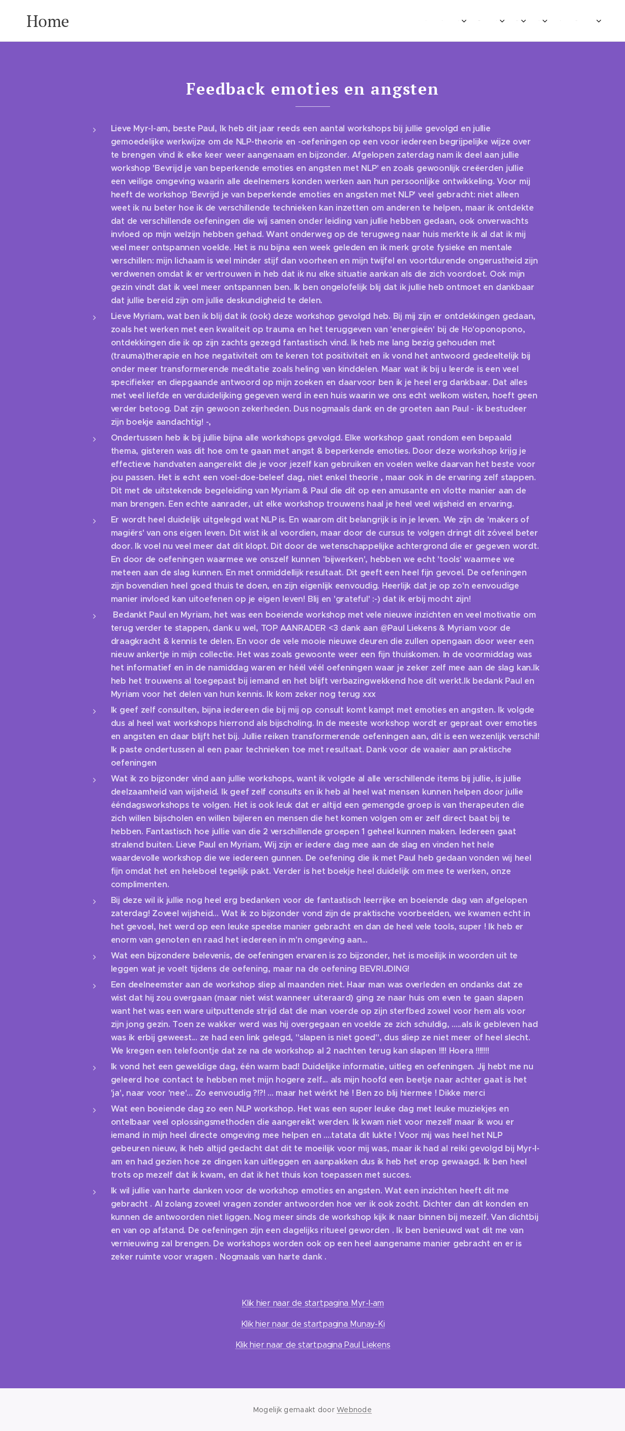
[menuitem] (114, 21)
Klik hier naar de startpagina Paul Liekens (312, 1345)
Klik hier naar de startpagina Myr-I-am (313, 1303)
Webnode (354, 1409)
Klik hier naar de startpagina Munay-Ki (312, 1324)
